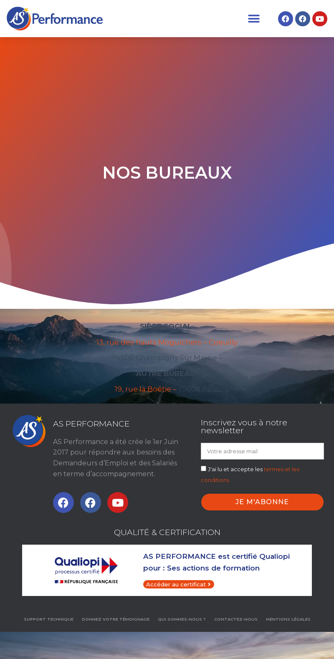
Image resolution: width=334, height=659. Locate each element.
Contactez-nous (236, 619)
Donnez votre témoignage (115, 619)
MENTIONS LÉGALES (288, 619)
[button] (253, 18)
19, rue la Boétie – (146, 389)
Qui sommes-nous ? (182, 619)
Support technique (48, 619)
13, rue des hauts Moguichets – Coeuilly (167, 342)
